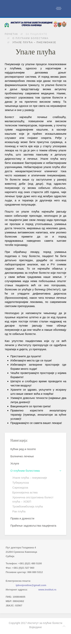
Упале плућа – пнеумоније (29, 477)
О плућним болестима (30, 38)
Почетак (11, 34)
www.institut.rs (47, 589)
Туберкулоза (20, 482)
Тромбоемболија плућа (27, 506)
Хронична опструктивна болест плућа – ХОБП (32, 499)
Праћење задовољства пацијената (33, 525)
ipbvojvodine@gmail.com (31, 585)
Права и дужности (22, 518)
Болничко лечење (22, 456)
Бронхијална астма (24, 492)
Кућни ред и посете (23, 449)
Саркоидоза (20, 487)
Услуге (14, 463)
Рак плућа (19, 511)
